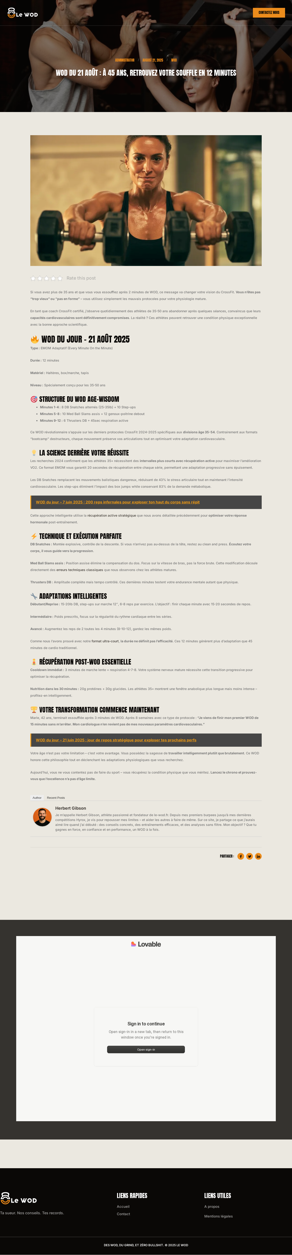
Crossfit (192, 12)
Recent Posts (56, 798)
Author (37, 798)
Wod (237, 12)
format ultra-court (105, 641)
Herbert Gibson (70, 808)
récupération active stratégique (111, 516)
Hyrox (217, 12)
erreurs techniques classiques (79, 570)
